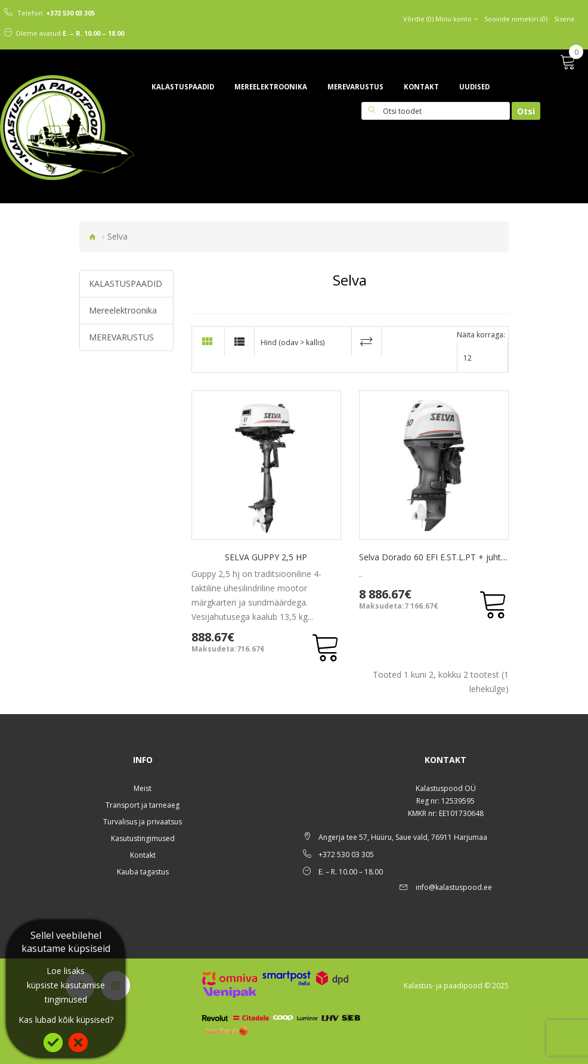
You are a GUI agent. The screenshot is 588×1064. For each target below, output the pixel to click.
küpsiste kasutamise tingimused (66, 992)
